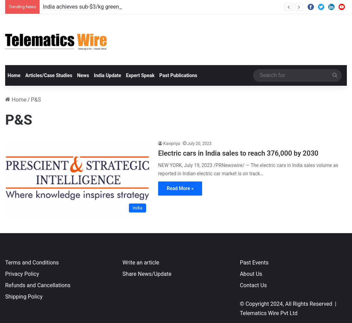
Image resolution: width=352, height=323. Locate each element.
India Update (107, 75)
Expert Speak (140, 75)
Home (14, 75)
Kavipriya (171, 143)
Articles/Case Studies (48, 75)
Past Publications (178, 75)
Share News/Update (146, 274)
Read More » (180, 188)
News (83, 75)
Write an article (140, 262)
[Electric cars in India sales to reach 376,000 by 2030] (77, 178)
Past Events (254, 262)
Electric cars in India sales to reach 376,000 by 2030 (238, 153)
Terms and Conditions (32, 262)
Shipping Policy (24, 296)
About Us (251, 274)
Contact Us (253, 285)
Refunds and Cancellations (37, 285)
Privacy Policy (22, 274)
